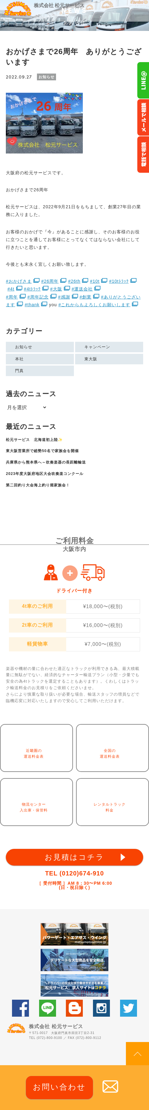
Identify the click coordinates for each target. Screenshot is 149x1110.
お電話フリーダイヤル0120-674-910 (143, 154)
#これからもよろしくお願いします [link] (94, 304)
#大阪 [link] (56, 288)
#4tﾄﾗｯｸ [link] (32, 288)
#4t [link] (10, 288)
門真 (19, 370)
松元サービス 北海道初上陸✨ (34, 440)
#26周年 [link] (49, 281)
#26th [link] (74, 281)
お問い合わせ (59, 1086)
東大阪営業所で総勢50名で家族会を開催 (42, 451)
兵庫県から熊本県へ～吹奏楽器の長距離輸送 (46, 462)
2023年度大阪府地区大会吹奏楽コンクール (44, 474)
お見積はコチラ (74, 857)
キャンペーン (97, 347)
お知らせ (23, 347)
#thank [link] (32, 304)
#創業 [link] (85, 296)
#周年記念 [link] (38, 296)
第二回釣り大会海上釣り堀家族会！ (38, 485)
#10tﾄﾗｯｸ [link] (118, 281)
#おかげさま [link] (19, 281)
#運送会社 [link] (82, 288)
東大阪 (90, 359)
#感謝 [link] (64, 296)
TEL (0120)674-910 (74, 873)
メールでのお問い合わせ (143, 117)
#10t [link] (94, 281)
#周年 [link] (12, 296)
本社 (19, 359)
